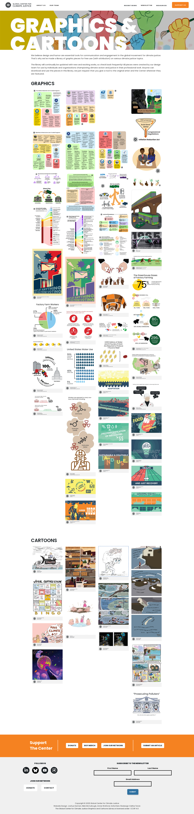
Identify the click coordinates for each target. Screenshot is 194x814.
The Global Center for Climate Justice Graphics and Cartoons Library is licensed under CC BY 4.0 (97, 808)
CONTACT (49, 788)
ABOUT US (41, 5)
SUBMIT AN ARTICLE (152, 745)
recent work (130, 5)
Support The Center (41, 745)
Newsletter (146, 5)
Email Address (133, 779)
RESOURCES (161, 5)
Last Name (153, 768)
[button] (130, 5)
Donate (72, 745)
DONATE (30, 788)
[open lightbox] (47, 110)
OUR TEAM (54, 5)
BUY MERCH (89, 745)
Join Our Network (113, 745)
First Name (112, 768)
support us (180, 5)
